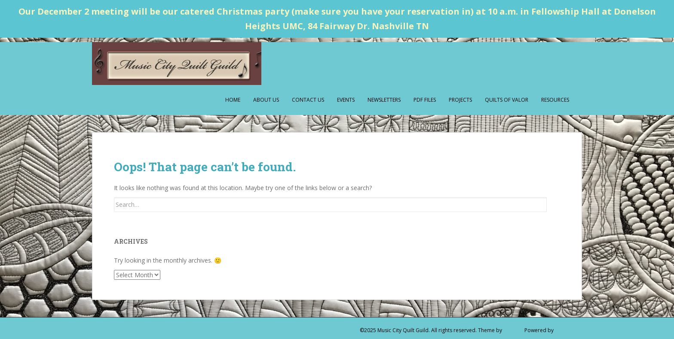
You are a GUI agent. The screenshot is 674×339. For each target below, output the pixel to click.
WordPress (568, 330)
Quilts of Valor (506, 99)
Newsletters (384, 99)
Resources (555, 99)
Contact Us (308, 99)
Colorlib (513, 330)
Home (232, 99)
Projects (460, 99)
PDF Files (425, 99)
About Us (266, 99)
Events (346, 99)
